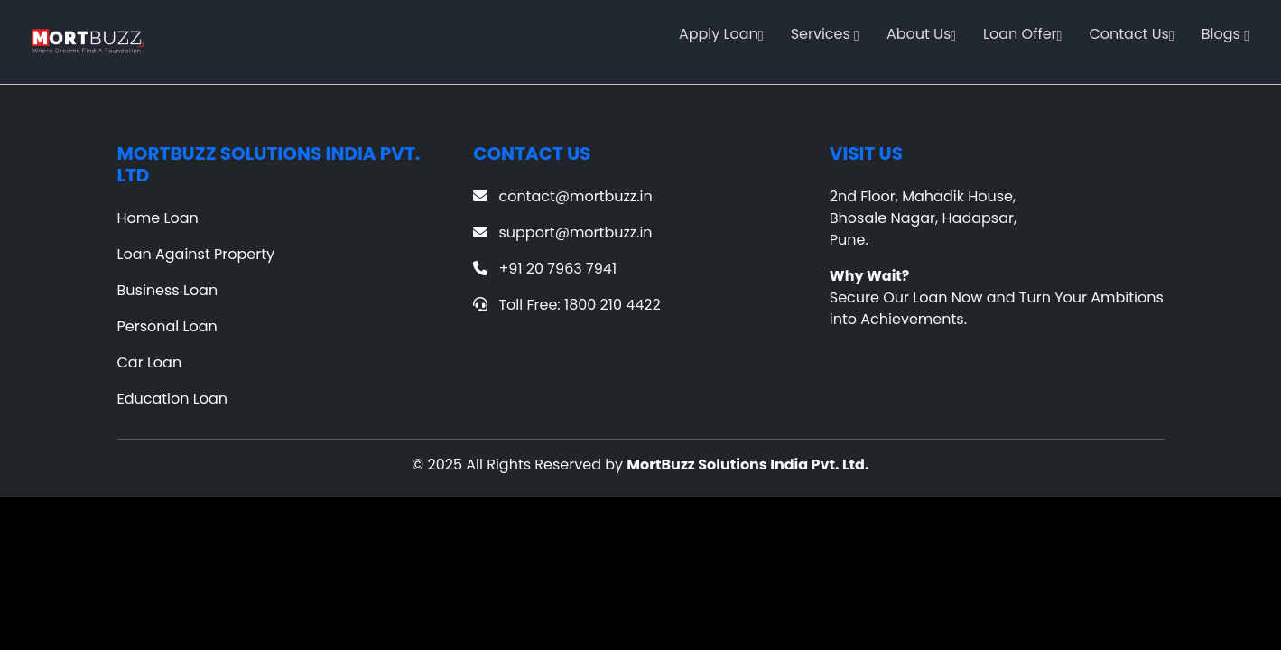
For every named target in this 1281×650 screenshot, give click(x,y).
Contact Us (1131, 33)
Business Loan (167, 290)
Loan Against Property (196, 254)
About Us (921, 33)
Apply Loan (721, 33)
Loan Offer (1022, 33)
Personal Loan (167, 326)
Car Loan (149, 362)
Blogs (1225, 33)
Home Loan (158, 218)
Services (825, 33)
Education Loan (172, 398)
